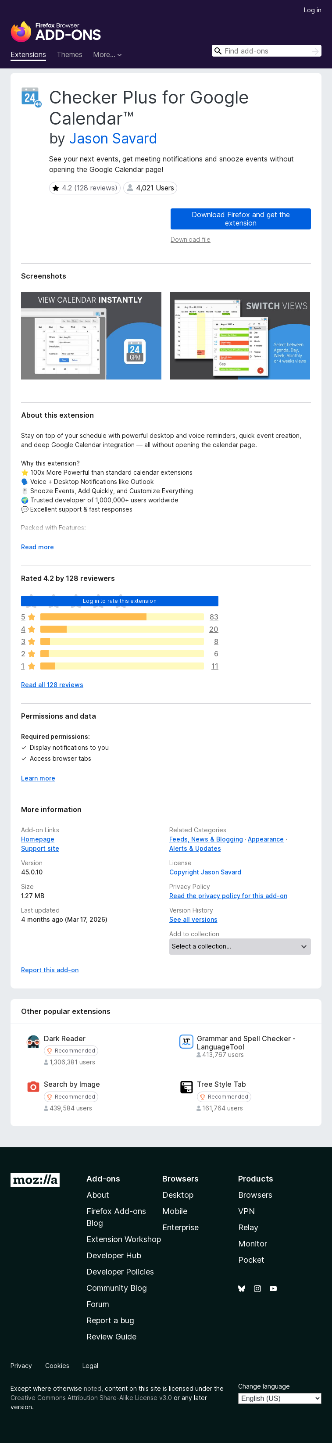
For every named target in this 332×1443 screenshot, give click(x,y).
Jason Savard (113, 138)
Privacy (21, 1365)
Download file (191, 239)
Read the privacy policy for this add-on (228, 895)
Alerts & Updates (195, 848)
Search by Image (72, 1084)
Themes (69, 54)
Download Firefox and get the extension (241, 218)
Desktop (177, 1195)
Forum (97, 1304)
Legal (90, 1365)
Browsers (255, 1195)
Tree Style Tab (221, 1084)
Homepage (37, 839)
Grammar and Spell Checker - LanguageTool (246, 1043)
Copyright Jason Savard (205, 872)
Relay (248, 1227)
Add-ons (103, 1178)
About (97, 1195)
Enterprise (180, 1227)
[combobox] (266, 51)
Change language (264, 1386)
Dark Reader (65, 1039)
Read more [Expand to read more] (37, 547)
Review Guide (111, 1336)
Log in (312, 10)
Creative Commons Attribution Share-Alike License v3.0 (91, 1397)
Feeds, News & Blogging (206, 839)
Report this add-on (50, 970)
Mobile (174, 1211)
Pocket (251, 1259)
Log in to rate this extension (120, 601)
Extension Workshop (123, 1239)
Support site (40, 848)
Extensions (28, 54)
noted (92, 1388)
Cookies (57, 1365)
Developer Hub (113, 1255)
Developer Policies (120, 1271)
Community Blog (116, 1288)
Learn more (38, 778)
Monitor (252, 1243)
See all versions (193, 919)
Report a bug (110, 1320)
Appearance (266, 839)
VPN (246, 1211)
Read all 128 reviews (52, 684)
